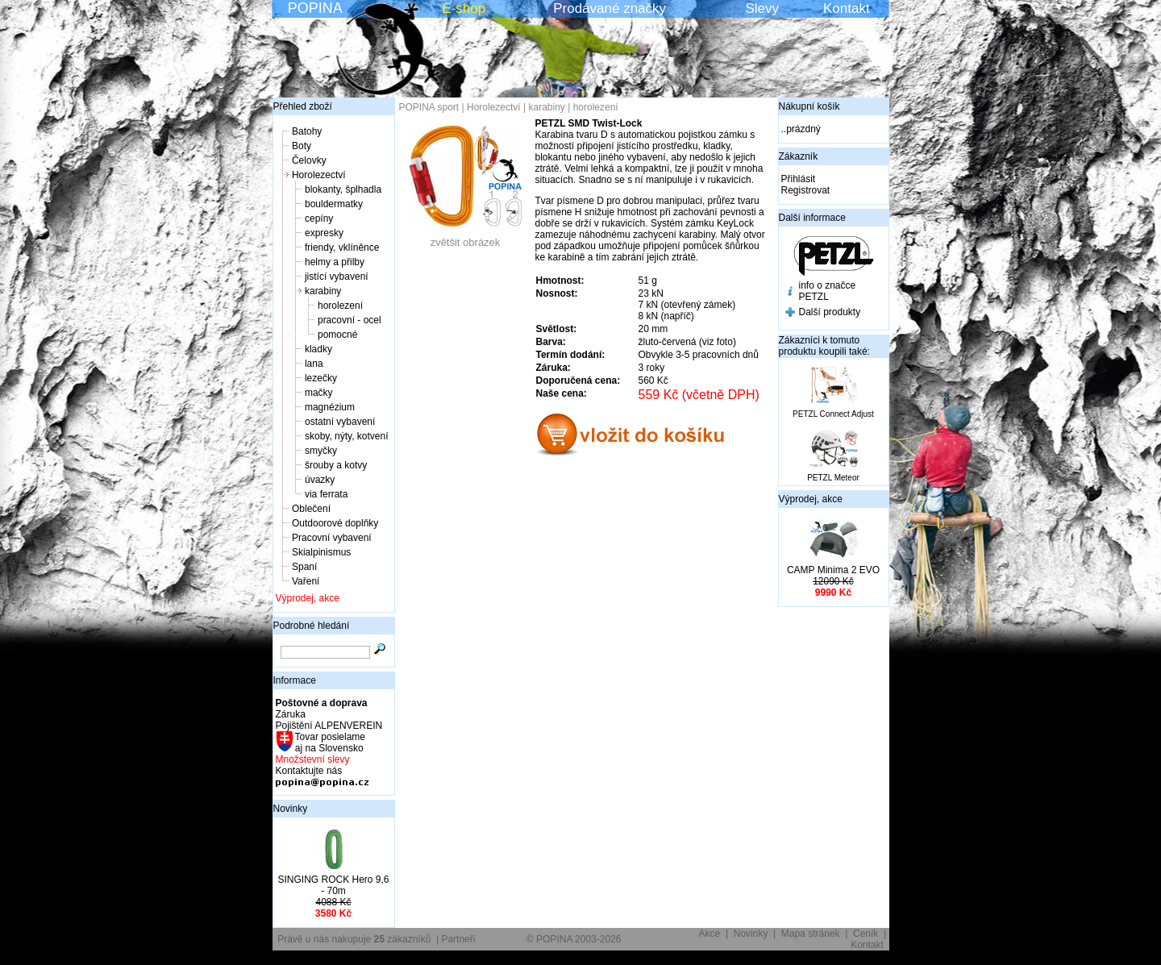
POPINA (315, 8)
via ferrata (326, 494)
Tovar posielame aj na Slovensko (329, 742)
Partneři (458, 939)
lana (314, 363)
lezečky (321, 378)
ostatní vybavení (340, 421)
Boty (301, 146)
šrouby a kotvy (336, 465)
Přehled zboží (302, 106)
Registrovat (805, 190)
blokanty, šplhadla (343, 189)
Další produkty (830, 312)
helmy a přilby (334, 262)
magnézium (330, 407)
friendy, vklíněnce (342, 247)
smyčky (321, 450)
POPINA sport (429, 107)
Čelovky (309, 160)
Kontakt (846, 8)
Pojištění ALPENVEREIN (329, 725)
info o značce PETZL (827, 291)
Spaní (304, 566)
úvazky (320, 479)
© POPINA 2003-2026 (574, 939)
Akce (710, 933)
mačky (319, 392)
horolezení (340, 305)
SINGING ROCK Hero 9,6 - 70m (333, 885)
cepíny (319, 218)
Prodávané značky (609, 8)
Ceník (865, 933)
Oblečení (311, 508)
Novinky (290, 808)
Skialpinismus (321, 552)
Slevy (762, 8)
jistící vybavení (336, 276)
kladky (318, 349)
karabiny (323, 291)
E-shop (463, 8)
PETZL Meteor (833, 477)
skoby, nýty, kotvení (347, 436)
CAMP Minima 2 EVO (833, 570)
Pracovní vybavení (332, 537)
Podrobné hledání (311, 625)
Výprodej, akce (307, 598)
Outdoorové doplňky (335, 523)
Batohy (307, 131)
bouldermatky (334, 204)
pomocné (337, 334)
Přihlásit (798, 179)
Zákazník (798, 156)
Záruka (291, 714)
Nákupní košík (809, 106)
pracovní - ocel (349, 320)
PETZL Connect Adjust (833, 414)
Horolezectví (319, 175)
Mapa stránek (810, 933)
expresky (324, 233)
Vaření (305, 581)
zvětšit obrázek (465, 237)
